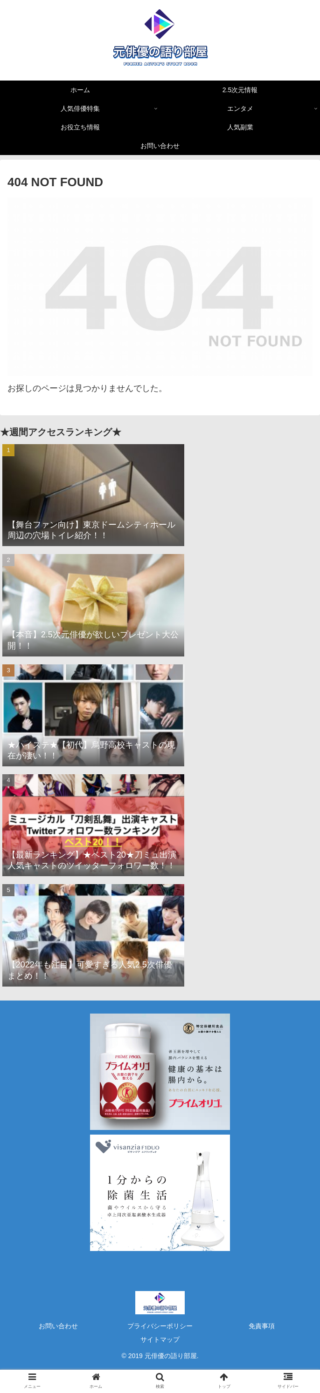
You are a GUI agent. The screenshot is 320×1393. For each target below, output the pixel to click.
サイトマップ (160, 1339)
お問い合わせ (58, 1326)
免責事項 (262, 1326)
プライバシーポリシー (160, 1326)
